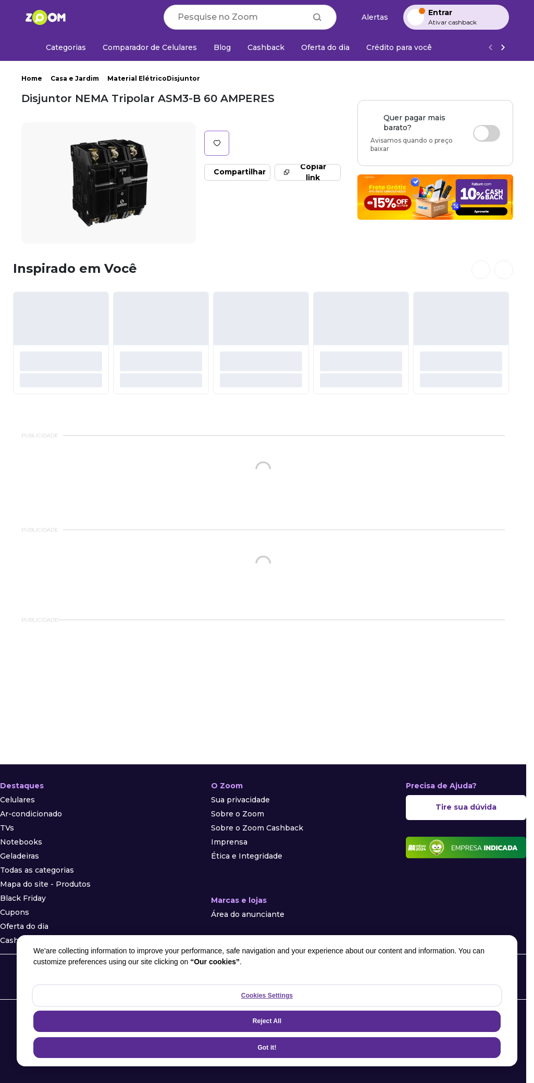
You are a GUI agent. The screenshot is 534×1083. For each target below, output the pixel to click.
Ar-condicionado (31, 813)
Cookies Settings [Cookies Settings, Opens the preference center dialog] (267, 995)
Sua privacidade (240, 799)
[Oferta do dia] (325, 47)
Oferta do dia (24, 926)
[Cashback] (266, 47)
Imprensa (229, 842)
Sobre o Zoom (237, 813)
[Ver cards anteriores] (480, 269)
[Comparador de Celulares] (149, 47)
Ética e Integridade (246, 856)
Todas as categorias (37, 870)
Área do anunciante (247, 914)
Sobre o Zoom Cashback (257, 828)
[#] (61, 343)
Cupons (14, 912)
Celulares (17, 799)
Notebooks (21, 842)
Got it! (266, 1047)
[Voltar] (490, 47)
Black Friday (23, 898)
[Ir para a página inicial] (45, 17)
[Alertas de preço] (370, 17)
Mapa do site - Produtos (45, 884)
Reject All (267, 1021)
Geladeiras (19, 856)
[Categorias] (59, 47)
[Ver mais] (502, 47)
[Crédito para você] (399, 47)
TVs (7, 828)
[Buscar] (317, 17)
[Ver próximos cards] (503, 269)
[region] (267, 1000)
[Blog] (222, 47)
